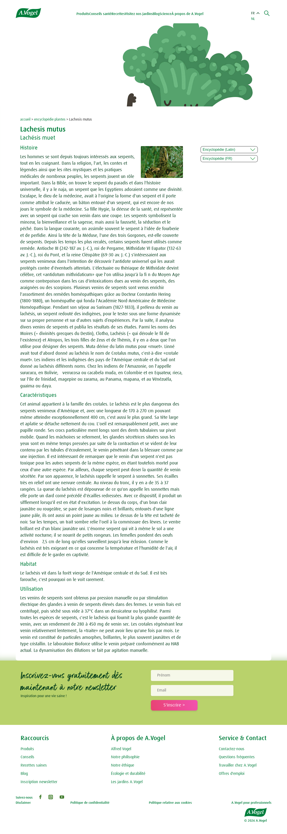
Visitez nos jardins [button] (139, 14)
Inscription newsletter (39, 782)
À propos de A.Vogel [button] (188, 14)
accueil (25, 119)
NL (253, 19)
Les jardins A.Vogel (127, 782)
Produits (27, 749)
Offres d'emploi (231, 774)
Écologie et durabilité (128, 774)
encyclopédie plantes (49, 119)
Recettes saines (34, 765)
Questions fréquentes (237, 757)
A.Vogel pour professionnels (251, 802)
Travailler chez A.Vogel (238, 765)
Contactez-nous (231, 749)
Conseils (27, 757)
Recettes (118, 14)
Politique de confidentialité (89, 802)
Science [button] (166, 14)
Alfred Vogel (121, 749)
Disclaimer (23, 802)
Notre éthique (122, 765)
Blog (156, 14)
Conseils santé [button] (101, 14)
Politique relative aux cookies (170, 802)
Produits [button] (83, 14)
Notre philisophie (125, 757)
